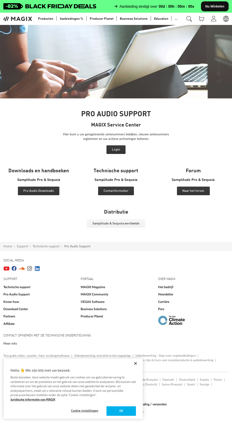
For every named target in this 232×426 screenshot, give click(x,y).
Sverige (204, 384)
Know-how (11, 302)
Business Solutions (94, 309)
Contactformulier (116, 190)
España (204, 379)
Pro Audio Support (77, 246)
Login (116, 149)
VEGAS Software (92, 302)
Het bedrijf (165, 287)
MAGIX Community (94, 294)
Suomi (191, 384)
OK (121, 411)
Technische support (46, 246)
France (218, 379)
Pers (161, 309)
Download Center (15, 309)
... (176, 18)
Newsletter (165, 294)
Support (22, 246)
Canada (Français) (147, 379)
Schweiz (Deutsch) (145, 384)
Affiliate (8, 324)
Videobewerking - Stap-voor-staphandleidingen (165, 355)
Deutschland (187, 379)
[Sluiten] (135, 363)
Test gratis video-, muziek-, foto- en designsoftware (36, 355)
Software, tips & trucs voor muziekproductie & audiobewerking (173, 360)
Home (7, 246)
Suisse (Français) (172, 384)
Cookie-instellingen (84, 410)
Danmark (168, 379)
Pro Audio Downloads (38, 190)
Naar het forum (193, 190)
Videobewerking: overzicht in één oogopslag (102, 355)
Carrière (163, 302)
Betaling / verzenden (152, 404)
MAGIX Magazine (93, 287)
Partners (9, 316)
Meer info (10, 343)
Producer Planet (92, 316)
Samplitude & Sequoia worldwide (116, 223)
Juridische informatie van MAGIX (32, 399)
